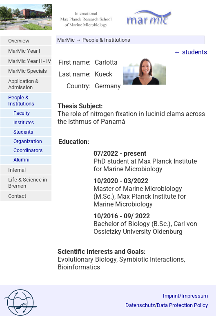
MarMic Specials (27, 71)
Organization (27, 141)
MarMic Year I (24, 51)
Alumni (21, 160)
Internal (17, 170)
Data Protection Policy (182, 305)
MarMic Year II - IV (29, 61)
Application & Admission (23, 84)
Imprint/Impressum (185, 296)
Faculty (21, 113)
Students (23, 132)
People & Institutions (21, 100)
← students (190, 52)
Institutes (23, 123)
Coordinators (27, 150)
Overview (18, 41)
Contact (17, 196)
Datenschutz (140, 305)
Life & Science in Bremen (27, 183)
